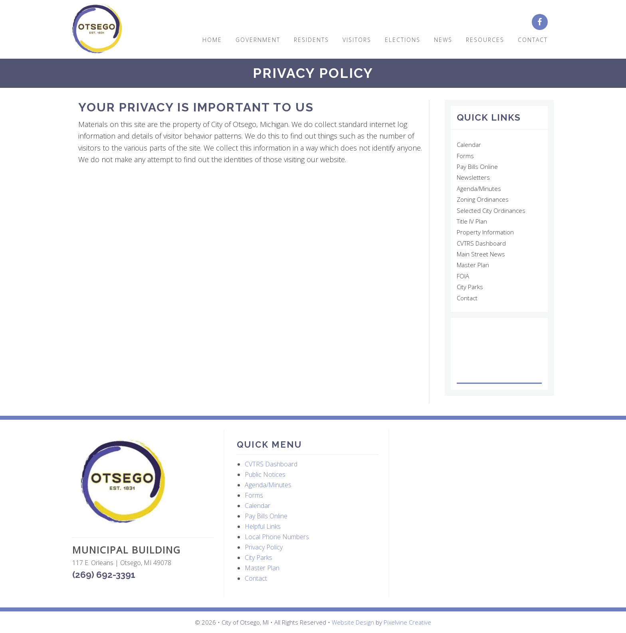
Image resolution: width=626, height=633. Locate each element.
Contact (467, 298)
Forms (465, 156)
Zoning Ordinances (483, 199)
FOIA (463, 276)
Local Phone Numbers (277, 536)
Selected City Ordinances (491, 210)
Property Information (485, 232)
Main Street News (481, 254)
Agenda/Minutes (479, 188)
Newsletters (473, 177)
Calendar (469, 145)
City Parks (470, 287)
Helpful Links (263, 526)
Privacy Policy (264, 547)
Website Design (353, 622)
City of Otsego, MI (97, 29)
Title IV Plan (472, 221)
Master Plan (473, 265)
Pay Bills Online (477, 167)
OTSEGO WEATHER (499, 354)
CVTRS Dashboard (481, 243)
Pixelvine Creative (407, 622)
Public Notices (265, 474)
